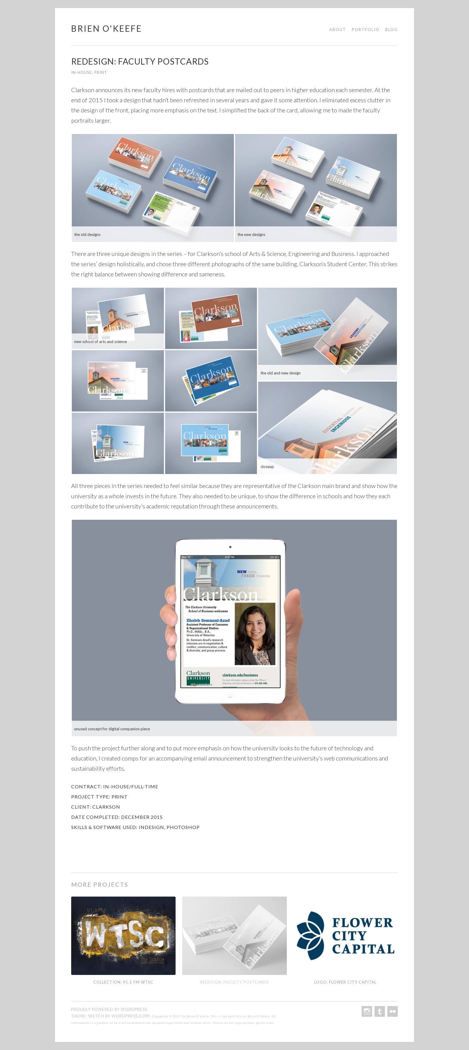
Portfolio (366, 29)
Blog (391, 29)
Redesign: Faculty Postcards (234, 982)
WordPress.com (131, 1016)
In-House (81, 72)
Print (100, 72)
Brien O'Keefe (106, 28)
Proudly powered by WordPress (109, 1009)
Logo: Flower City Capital (345, 982)
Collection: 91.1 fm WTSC (123, 982)
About (337, 29)
